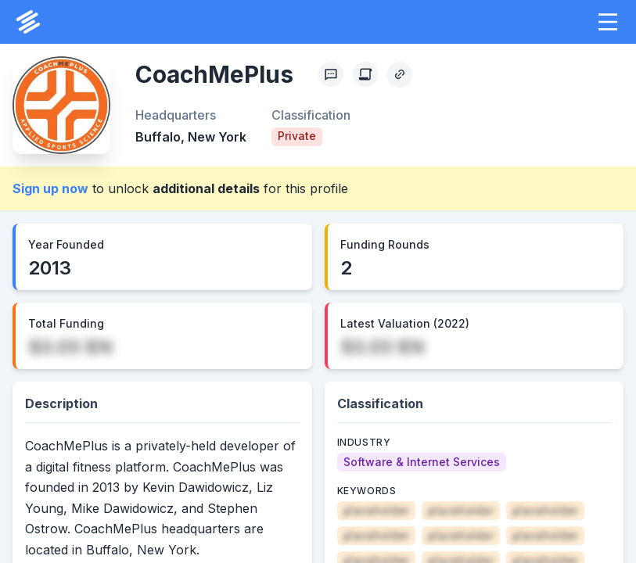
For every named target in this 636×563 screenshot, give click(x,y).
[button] (607, 22)
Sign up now (50, 188)
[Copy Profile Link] (399, 74)
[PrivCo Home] (28, 22)
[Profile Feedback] (330, 74)
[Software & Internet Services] (421, 462)
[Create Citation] (365, 74)
